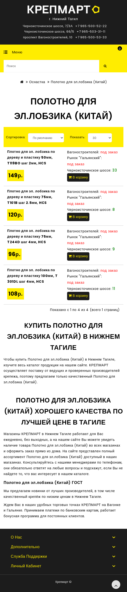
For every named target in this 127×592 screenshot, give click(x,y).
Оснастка (37, 82)
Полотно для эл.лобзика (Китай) (79, 82)
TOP (116, 584)
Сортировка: (16, 137)
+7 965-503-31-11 (91, 31)
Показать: (78, 137)
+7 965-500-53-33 (91, 37)
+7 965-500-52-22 (91, 26)
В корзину (78, 177)
